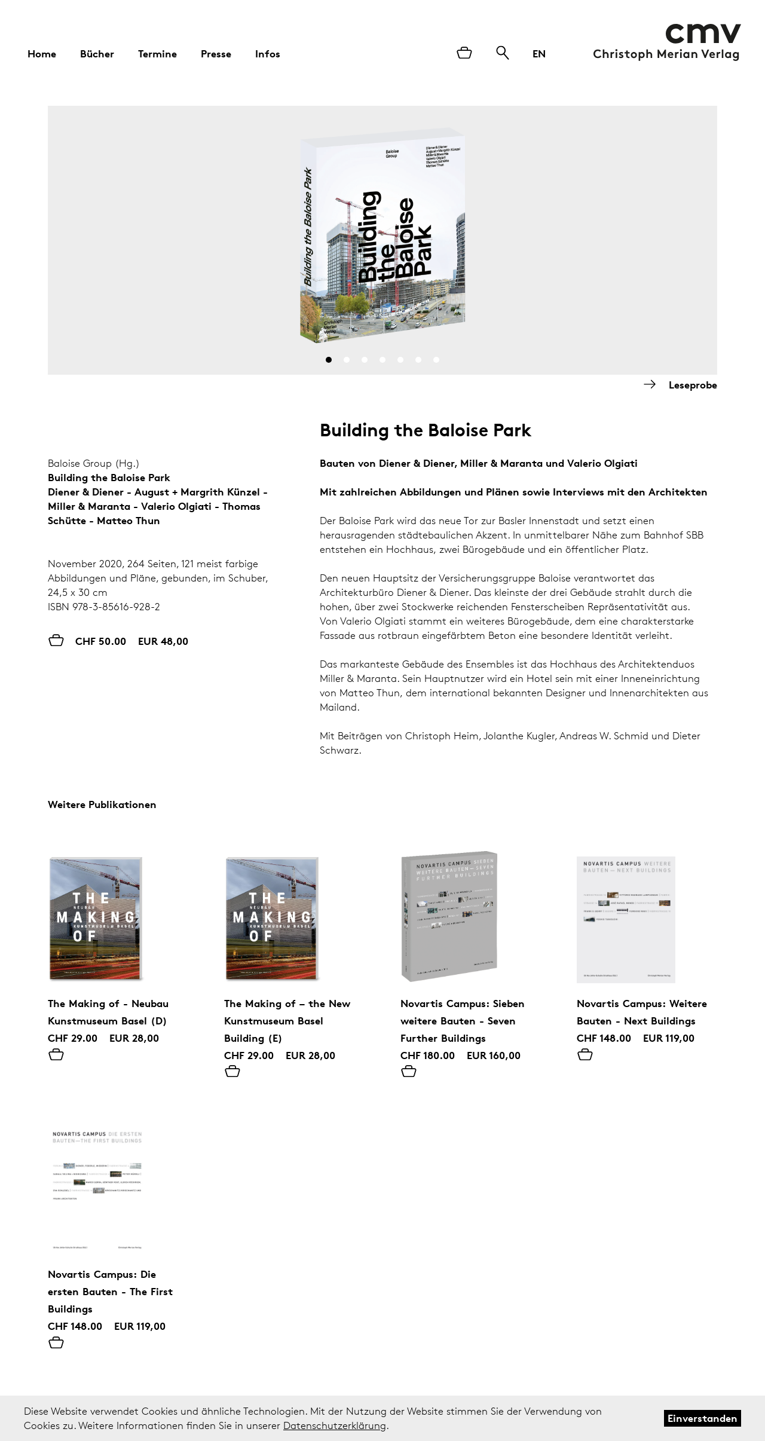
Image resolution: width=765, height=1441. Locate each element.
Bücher (97, 53)
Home (41, 53)
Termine (157, 53)
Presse (216, 53)
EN (539, 53)
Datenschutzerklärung (334, 1425)
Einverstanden (703, 1418)
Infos (267, 53)
